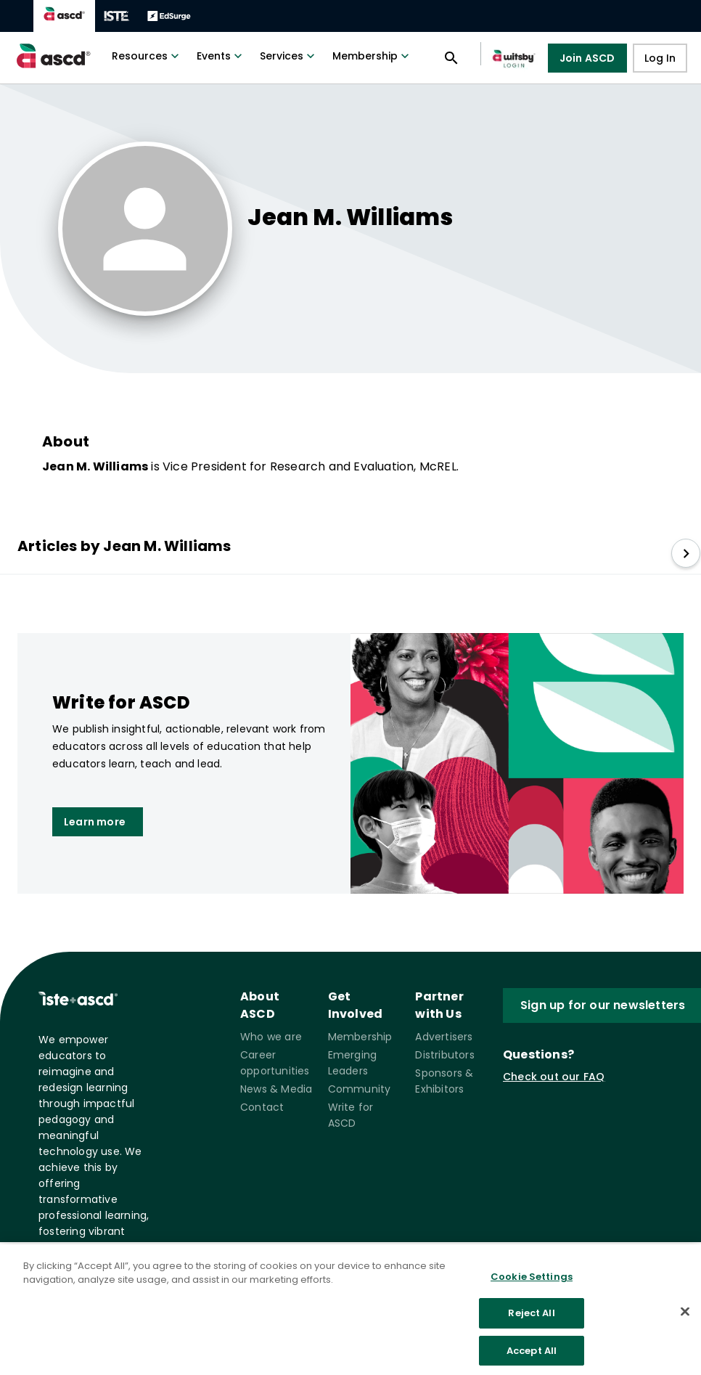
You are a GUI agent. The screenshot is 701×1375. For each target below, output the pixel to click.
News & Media (276, 1089)
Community (359, 1089)
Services (289, 56)
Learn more (95, 822)
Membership (372, 56)
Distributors (444, 1055)
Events (221, 56)
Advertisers (443, 1036)
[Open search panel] (451, 58)
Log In (660, 58)
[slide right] (685, 553)
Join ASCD (587, 58)
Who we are (271, 1036)
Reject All (531, 1322)
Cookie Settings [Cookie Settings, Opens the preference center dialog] (532, 1285)
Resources (147, 56)
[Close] (685, 1320)
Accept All (532, 1359)
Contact (262, 1107)
